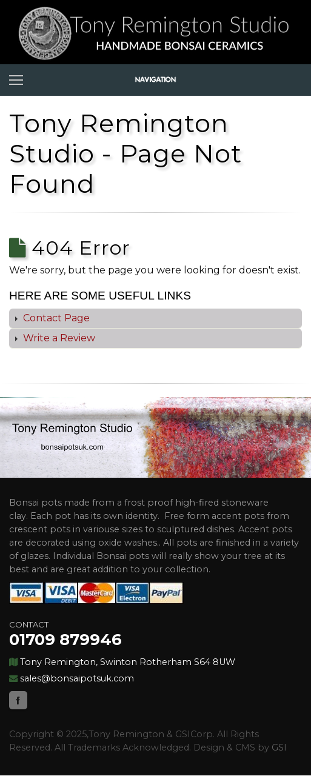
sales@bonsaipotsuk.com (77, 678)
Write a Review (58, 338)
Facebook (18, 700)
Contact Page (55, 318)
